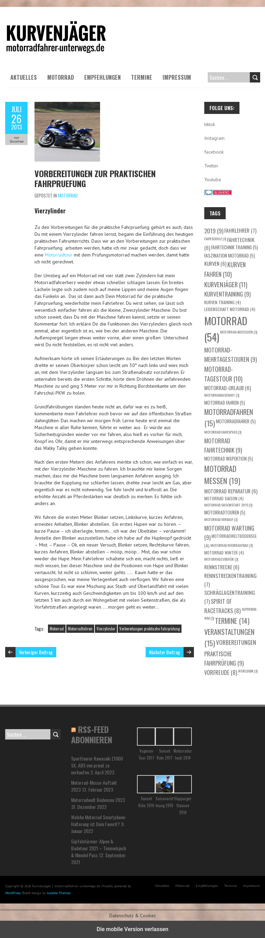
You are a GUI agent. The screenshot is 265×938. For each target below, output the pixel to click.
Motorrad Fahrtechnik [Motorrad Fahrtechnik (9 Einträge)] (223, 445)
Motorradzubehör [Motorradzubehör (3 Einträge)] (221, 559)
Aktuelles (23, 77)
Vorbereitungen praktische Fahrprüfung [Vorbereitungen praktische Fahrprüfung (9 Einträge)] (230, 652)
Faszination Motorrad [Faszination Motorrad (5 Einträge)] (229, 255)
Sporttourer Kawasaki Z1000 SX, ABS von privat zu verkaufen (97, 765)
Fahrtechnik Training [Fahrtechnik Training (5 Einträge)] (234, 247)
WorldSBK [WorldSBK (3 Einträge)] (247, 671)
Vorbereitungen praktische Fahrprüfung (149, 628)
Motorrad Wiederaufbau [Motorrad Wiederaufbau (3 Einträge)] (231, 545)
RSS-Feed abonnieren (91, 734)
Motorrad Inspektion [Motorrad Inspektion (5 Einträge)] (228, 458)
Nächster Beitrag (164, 652)
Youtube (212, 179)
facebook (214, 152)
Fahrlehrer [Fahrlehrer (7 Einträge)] (240, 230)
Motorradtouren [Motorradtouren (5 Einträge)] (224, 512)
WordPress (13, 893)
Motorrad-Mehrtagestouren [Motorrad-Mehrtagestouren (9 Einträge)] (230, 354)
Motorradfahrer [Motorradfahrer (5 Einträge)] (236, 421)
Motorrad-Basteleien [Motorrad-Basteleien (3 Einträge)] (238, 332)
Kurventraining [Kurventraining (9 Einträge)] (227, 293)
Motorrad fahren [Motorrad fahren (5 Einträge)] (224, 402)
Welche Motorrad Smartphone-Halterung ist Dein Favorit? (99, 820)
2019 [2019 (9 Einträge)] (213, 230)
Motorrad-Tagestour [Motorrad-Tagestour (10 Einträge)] (223, 374)
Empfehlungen (102, 77)
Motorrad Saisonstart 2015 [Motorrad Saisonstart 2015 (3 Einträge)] (228, 504)
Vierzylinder (106, 628)
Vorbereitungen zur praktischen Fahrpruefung (95, 178)
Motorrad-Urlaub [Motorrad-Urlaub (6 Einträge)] (227, 387)
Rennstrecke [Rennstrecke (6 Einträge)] (221, 567)
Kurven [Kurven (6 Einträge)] (215, 263)
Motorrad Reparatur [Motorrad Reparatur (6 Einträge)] (230, 491)
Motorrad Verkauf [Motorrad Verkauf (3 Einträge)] (220, 519)
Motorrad (60, 77)
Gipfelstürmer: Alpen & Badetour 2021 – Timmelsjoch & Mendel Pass (98, 848)
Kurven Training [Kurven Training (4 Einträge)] (222, 302)
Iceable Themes (58, 893)
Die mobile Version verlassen (132, 929)
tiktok (209, 124)
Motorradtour (58, 255)
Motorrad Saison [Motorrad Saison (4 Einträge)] (224, 498)
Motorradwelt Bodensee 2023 (98, 799)
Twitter (211, 166)
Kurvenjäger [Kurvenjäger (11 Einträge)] (225, 284)
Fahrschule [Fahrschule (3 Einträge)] (215, 238)
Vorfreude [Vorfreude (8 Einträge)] (220, 672)
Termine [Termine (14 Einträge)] (232, 621)
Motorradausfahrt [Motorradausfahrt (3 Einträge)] (221, 395)
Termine (141, 77)
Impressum (177, 77)
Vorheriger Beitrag (36, 652)
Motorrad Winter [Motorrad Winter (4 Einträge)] (224, 552)
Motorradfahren (80, 628)
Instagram (214, 138)
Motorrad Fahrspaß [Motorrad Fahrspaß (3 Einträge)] (222, 432)
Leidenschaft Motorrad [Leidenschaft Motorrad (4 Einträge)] (229, 309)
